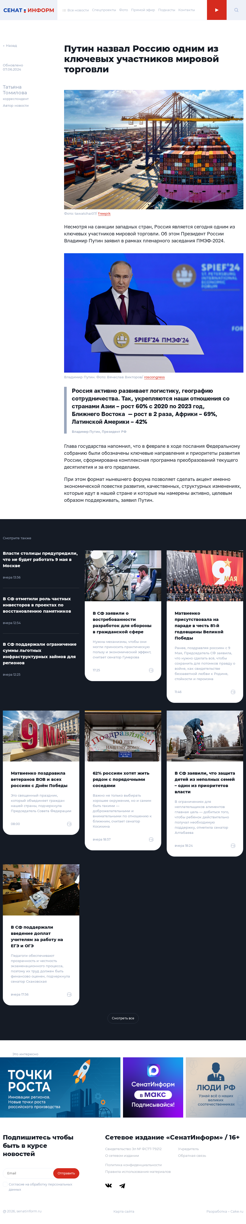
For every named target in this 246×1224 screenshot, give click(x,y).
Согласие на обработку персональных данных (40, 1186)
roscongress (154, 377)
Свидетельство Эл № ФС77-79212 (133, 1149)
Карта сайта (123, 1211)
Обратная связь (192, 1155)
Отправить (66, 1173)
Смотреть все (123, 1018)
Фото (123, 10)
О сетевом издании (122, 1155)
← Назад (10, 45)
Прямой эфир (143, 10)
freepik (104, 213)
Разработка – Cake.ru (224, 1211)
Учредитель (188, 1149)
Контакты (186, 10)
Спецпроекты (104, 10)
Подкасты (166, 10)
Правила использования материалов (138, 1171)
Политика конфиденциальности (133, 1165)
